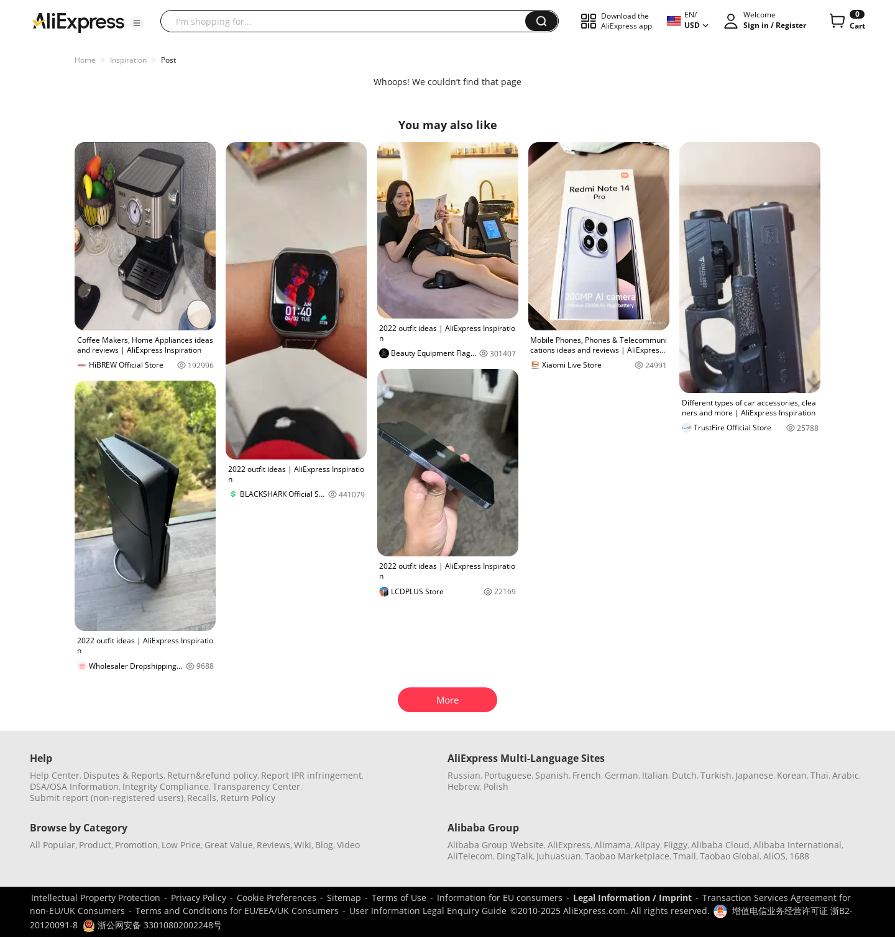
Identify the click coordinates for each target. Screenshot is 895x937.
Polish (496, 786)
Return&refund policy (212, 775)
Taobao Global (730, 856)
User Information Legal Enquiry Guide (428, 911)
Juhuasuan (558, 856)
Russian (464, 775)
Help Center (55, 775)
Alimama (612, 845)
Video (348, 845)
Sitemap (344, 897)
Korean (792, 775)
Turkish (716, 775)
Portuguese (507, 775)
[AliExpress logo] (78, 21)
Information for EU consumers (499, 897)
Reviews (273, 845)
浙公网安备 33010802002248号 (152, 925)
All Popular (52, 845)
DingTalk (515, 856)
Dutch (684, 775)
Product (95, 845)
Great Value (228, 845)
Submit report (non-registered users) (106, 797)
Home (85, 60)
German (621, 775)
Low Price (181, 845)
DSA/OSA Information (74, 786)
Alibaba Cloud (720, 845)
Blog (324, 845)
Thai (819, 775)
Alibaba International (797, 845)
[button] (136, 23)
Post (168, 60)
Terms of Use (399, 897)
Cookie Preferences (276, 897)
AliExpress (569, 845)
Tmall (684, 856)
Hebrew (464, 786)
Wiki (302, 845)
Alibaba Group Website (496, 845)
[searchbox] (347, 21)
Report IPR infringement (311, 775)
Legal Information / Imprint (632, 897)
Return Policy (248, 797)
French (586, 775)
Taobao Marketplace (627, 856)
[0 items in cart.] (846, 21)
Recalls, (203, 797)
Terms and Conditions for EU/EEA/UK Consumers (237, 911)
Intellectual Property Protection (95, 897)
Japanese (754, 775)
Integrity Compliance (165, 786)
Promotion (136, 845)
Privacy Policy (198, 897)
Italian (655, 775)
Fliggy (675, 845)
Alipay (647, 845)
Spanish (552, 775)
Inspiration (128, 60)
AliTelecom (470, 856)
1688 (799, 856)
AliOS (774, 856)
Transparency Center (256, 786)
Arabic (845, 775)
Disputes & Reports (123, 775)
